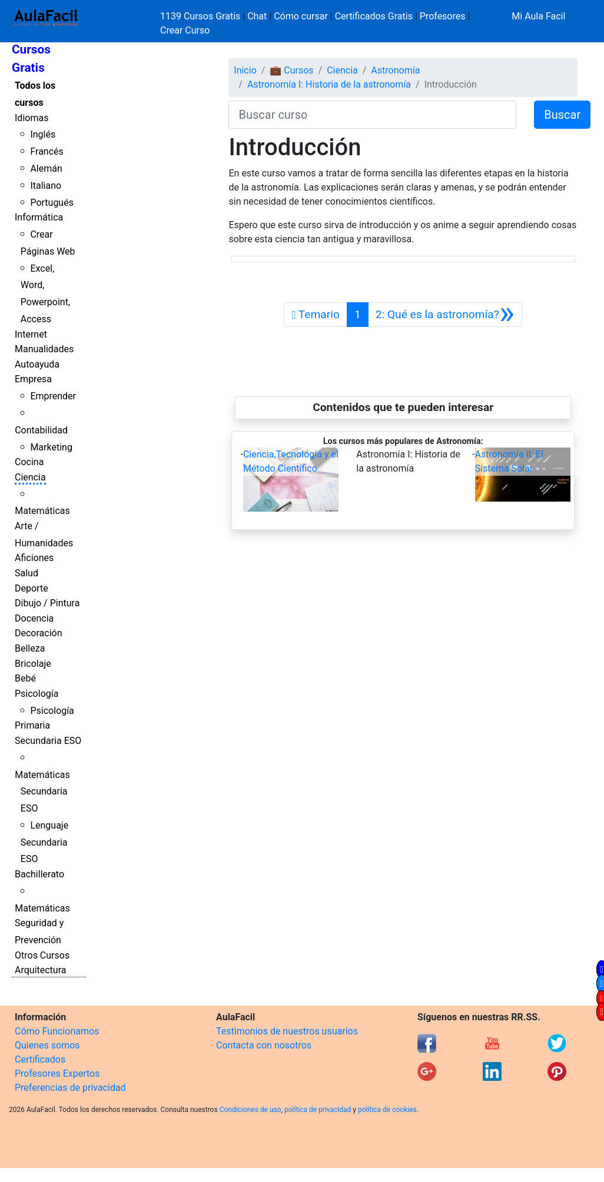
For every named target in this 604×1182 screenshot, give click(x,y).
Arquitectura (40, 970)
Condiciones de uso (250, 1110)
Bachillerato (39, 874)
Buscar (562, 115)
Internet (31, 334)
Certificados (40, 1059)
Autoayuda (37, 364)
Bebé (25, 678)
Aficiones (34, 557)
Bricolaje (33, 663)
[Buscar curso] (372, 115)
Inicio (245, 70)
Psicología (36, 693)
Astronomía (395, 70)
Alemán (46, 168)
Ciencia (30, 477)
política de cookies (387, 1110)
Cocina (29, 462)
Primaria (32, 725)
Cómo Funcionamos (57, 1031)
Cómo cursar (301, 16)
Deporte (31, 588)
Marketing (51, 447)
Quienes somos (47, 1045)
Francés (46, 151)
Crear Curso (185, 30)
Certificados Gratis (374, 16)
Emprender (53, 396)
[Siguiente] (445, 314)
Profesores (443, 16)
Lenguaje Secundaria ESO (44, 842)
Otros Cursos (42, 955)
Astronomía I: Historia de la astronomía (329, 84)
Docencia (34, 618)
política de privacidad (317, 1110)
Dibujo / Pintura (47, 603)
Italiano (45, 185)
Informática (39, 217)
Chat (257, 16)
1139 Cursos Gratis (201, 16)
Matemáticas (42, 510)
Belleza (30, 648)
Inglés (42, 134)
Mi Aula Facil (538, 16)
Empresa (33, 379)
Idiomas (31, 117)
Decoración (38, 633)
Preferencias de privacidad (70, 1087)
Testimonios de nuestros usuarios (287, 1031)
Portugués (52, 202)
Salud (26, 573)
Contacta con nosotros (263, 1045)
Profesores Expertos (57, 1073)
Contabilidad (41, 430)
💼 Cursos (291, 70)
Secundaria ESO (48, 740)
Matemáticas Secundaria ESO (42, 791)
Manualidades (44, 349)
